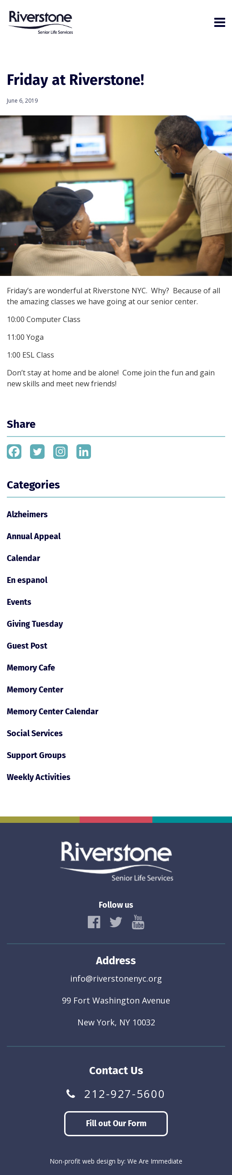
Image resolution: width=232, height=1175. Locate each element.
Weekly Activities (39, 777)
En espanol (27, 580)
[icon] (94, 922)
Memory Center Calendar (52, 712)
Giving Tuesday (35, 624)
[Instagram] (60, 451)
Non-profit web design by (87, 1161)
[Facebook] (14, 451)
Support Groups (36, 755)
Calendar (23, 558)
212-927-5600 (125, 1093)
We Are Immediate (154, 1161)
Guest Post (27, 646)
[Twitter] (37, 451)
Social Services (35, 733)
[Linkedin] (83, 451)
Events (19, 602)
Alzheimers (27, 515)
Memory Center (35, 690)
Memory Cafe (31, 668)
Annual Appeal (34, 536)
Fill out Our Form (116, 1123)
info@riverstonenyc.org (116, 978)
